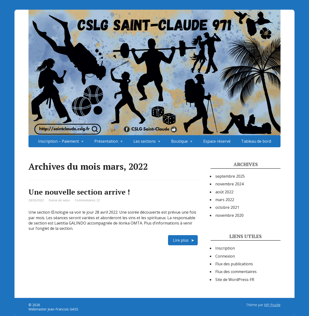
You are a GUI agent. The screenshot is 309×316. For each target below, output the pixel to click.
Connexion (225, 256)
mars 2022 (224, 199)
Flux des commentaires (236, 271)
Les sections (144, 141)
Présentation (106, 141)
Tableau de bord (256, 141)
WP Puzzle (272, 304)
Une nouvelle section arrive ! (79, 192)
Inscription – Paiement (58, 141)
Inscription (225, 248)
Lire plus (181, 240)
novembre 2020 (229, 215)
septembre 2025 (230, 176)
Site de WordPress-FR (234, 279)
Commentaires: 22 (87, 200)
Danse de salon (59, 200)
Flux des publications (234, 264)
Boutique (179, 141)
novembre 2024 (229, 184)
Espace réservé (217, 141)
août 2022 (224, 192)
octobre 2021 (227, 207)
